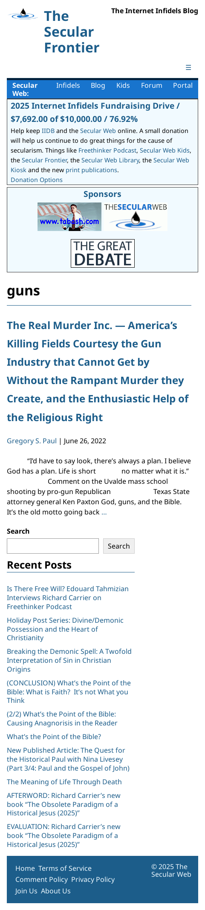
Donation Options (37, 180)
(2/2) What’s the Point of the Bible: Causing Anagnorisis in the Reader (62, 718)
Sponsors (102, 193)
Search (18, 531)
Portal (183, 85)
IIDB (48, 131)
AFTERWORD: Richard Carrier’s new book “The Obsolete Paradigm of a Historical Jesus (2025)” (64, 804)
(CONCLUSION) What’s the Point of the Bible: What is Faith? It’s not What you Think (69, 691)
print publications (91, 170)
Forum (151, 85)
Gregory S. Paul (32, 440)
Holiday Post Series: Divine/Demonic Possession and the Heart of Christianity (65, 629)
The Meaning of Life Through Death (64, 781)
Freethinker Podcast (107, 150)
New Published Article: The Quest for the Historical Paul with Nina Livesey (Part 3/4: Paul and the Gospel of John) (68, 759)
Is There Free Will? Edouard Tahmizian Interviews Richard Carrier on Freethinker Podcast (68, 597)
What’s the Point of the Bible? (54, 736)
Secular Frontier (44, 160)
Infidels (68, 85)
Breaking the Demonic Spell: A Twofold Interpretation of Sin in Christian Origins (69, 660)
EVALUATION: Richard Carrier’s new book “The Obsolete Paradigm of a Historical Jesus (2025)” (64, 835)
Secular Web (98, 131)
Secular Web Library (110, 160)
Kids (123, 85)
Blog (98, 85)
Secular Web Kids (165, 150)
